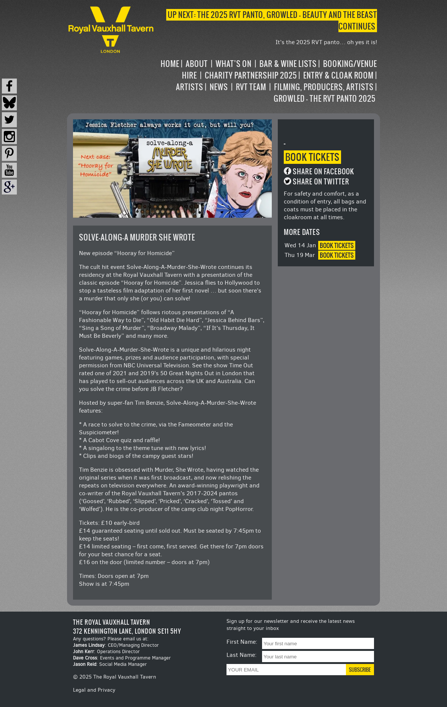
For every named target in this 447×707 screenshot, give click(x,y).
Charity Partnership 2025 (251, 75)
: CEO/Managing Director (116, 645)
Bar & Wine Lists (288, 64)
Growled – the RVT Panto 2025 (324, 98)
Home (170, 64)
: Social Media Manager (110, 664)
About (197, 64)
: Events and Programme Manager (122, 658)
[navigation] (266, 81)
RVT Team (251, 87)
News (219, 87)
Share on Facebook (323, 171)
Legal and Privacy (94, 690)
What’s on (234, 64)
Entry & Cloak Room (338, 75)
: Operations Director (106, 651)
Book (312, 157)
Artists (189, 87)
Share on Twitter (321, 182)
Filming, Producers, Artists (324, 87)
